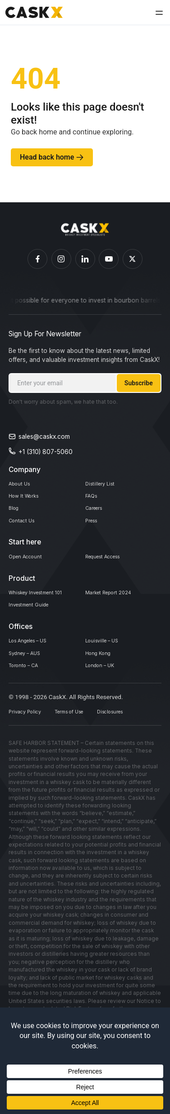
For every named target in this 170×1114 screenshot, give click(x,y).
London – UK (103, 698)
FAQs (93, 501)
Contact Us (25, 532)
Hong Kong (101, 682)
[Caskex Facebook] (37, 259)
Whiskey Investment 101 (42, 611)
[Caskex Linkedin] (85, 259)
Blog (15, 517)
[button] (157, 12)
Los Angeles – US (34, 666)
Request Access (108, 572)
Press (93, 532)
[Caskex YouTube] (109, 259)
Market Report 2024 (114, 611)
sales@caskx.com (44, 436)
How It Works (27, 501)
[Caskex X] (132, 259)
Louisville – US (106, 666)
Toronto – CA (28, 698)
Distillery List (103, 485)
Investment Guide (33, 627)
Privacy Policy (30, 747)
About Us (22, 485)
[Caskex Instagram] (61, 259)
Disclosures (141, 747)
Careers (96, 517)
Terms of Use (87, 747)
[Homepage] (85, 230)
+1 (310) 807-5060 (45, 451)
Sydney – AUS (29, 682)
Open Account (30, 572)
